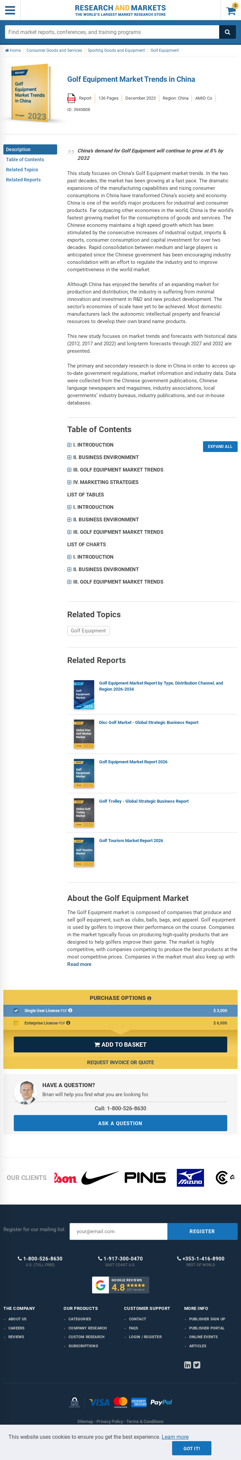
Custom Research (87, 1337)
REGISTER (202, 1231)
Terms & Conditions (145, 1421)
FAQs (133, 1328)
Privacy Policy (109, 1421)
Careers (16, 1328)
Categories (80, 1319)
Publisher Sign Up (207, 1319)
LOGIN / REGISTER (145, 1337)
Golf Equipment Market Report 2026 (133, 761)
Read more (79, 964)
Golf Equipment (88, 631)
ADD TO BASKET (120, 1044)
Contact (137, 1319)
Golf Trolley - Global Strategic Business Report (144, 801)
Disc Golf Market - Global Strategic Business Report (148, 722)
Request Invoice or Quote (120, 1062)
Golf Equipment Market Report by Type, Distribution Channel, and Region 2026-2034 (161, 686)
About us (17, 1319)
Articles (198, 1346)
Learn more (175, 1437)
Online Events (203, 1337)
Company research (88, 1328)
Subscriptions (83, 1346)
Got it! (192, 1448)
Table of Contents (25, 159)
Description (18, 149)
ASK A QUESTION (120, 1123)
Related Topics (22, 169)
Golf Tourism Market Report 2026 (131, 840)
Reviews (16, 1337)
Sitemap (85, 1421)
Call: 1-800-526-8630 (120, 1108)
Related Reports (23, 179)
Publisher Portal (207, 1328)
